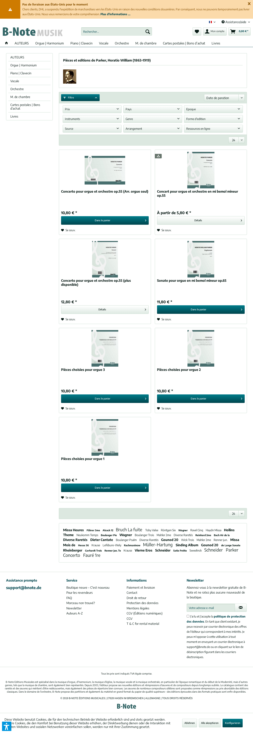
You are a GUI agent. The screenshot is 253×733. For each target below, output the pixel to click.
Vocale (14, 81)
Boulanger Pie (109, 535)
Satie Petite (180, 550)
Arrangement (134, 128)
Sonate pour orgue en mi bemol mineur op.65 (191, 281)
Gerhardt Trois (93, 550)
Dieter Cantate (102, 540)
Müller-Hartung (158, 544)
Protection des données (142, 603)
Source (69, 128)
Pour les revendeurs (79, 592)
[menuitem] (116, 31)
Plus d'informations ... (115, 14)
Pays (128, 109)
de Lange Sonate (230, 545)
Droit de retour (136, 598)
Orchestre (17, 89)
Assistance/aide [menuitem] (234, 22)
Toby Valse (152, 530)
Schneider (163, 550)
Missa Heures (74, 530)
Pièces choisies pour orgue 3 (83, 370)
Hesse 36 (83, 545)
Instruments (72, 119)
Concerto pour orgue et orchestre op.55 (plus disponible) (96, 283)
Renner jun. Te (113, 550)
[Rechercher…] (116, 31)
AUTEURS (17, 57)
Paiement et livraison (141, 587)
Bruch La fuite (129, 529)
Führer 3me (94, 530)
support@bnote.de (23, 587)
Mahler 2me (164, 535)
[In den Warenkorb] (105, 220)
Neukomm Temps (87, 535)
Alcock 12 (108, 530)
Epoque (191, 109)
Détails (218, 219)
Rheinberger (73, 550)
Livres (14, 116)
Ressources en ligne (198, 128)
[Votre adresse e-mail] (211, 608)
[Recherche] (147, 31)
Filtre (69, 97)
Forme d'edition (196, 119)
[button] (6, 726)
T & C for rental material (143, 623)
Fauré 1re (91, 555)
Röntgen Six (168, 530)
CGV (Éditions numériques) (145, 613)
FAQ (69, 598)
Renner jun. (221, 540)
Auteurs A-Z (74, 613)
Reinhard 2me (203, 535)
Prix (67, 109)
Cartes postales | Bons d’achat (25, 106)
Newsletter (74, 608)
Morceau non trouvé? (80, 603)
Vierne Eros (144, 550)
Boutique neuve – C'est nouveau (87, 587)
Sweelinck (195, 550)
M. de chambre (20, 97)
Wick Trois (188, 540)
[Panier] (239, 31)
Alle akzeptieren (210, 722)
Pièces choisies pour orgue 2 (179, 370)
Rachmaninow (132, 545)
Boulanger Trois (145, 535)
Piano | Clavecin (20, 73)
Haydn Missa (214, 530)
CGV (129, 618)
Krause (96, 545)
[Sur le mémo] (68, 230)
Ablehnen (189, 722)
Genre (129, 119)
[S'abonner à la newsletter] (241, 608)
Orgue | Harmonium (23, 65)
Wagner (183, 530)
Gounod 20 (170, 540)
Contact (132, 592)
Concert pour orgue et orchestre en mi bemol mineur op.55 (197, 193)
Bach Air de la (222, 535)
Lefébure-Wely (112, 545)
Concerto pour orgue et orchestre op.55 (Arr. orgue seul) (104, 191)
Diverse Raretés (183, 535)
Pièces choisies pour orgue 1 (82, 459)
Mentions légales (138, 608)
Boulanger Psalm (126, 540)
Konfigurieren (232, 722)
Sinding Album (187, 545)
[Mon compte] (215, 31)
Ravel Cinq (197, 530)
